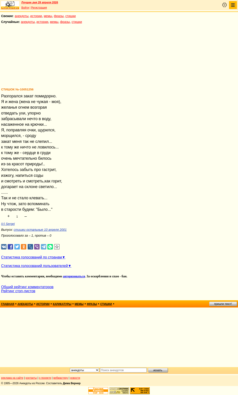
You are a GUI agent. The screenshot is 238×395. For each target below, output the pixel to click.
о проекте (45, 377)
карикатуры (62, 304)
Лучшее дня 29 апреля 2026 (39, 2)
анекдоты (22, 16)
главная (7, 304)
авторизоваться (74, 276)
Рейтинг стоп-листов (18, 291)
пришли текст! (223, 303)
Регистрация (39, 7)
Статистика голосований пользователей (34, 266)
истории (36, 16)
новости (75, 377)
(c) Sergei (8, 224)
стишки (70, 16)
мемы (48, 16)
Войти (25, 7)
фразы (59, 16)
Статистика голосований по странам (31, 257)
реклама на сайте (12, 377)
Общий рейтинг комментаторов (27, 287)
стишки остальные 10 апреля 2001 (40, 229)
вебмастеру (60, 377)
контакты (31, 377)
